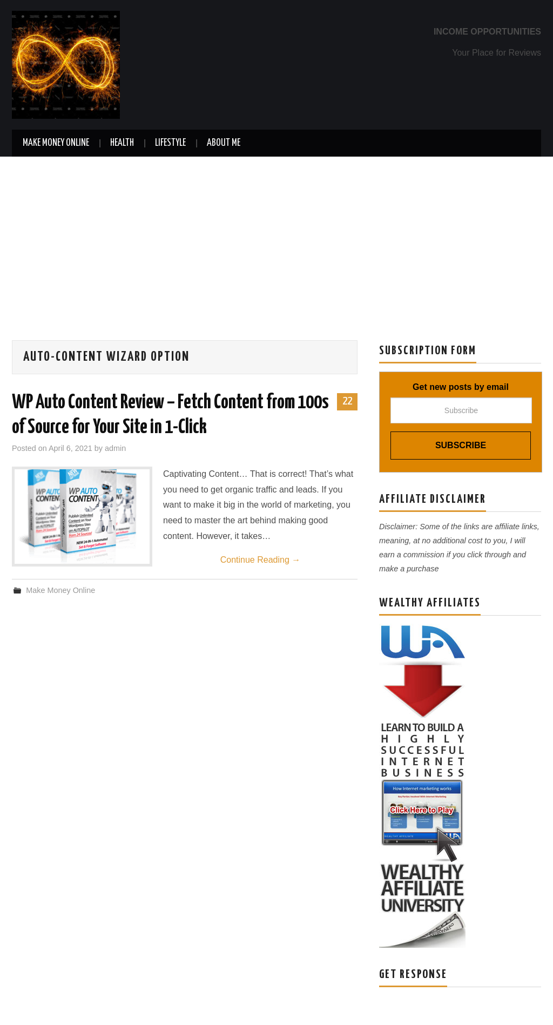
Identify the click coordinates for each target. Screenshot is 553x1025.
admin (115, 448)
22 (347, 401)
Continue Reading (260, 559)
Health (122, 143)
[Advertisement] (276, 237)
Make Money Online (56, 143)
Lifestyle (170, 143)
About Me (223, 143)
